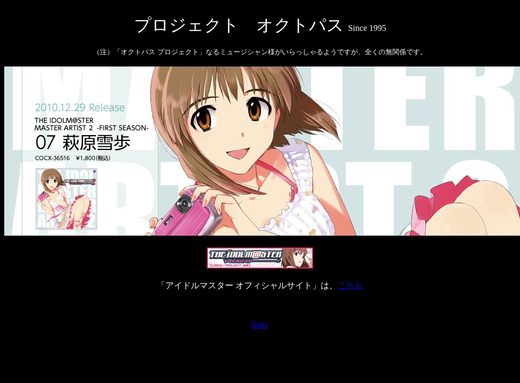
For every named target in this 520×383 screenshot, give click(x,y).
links (259, 324)
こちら (350, 285)
